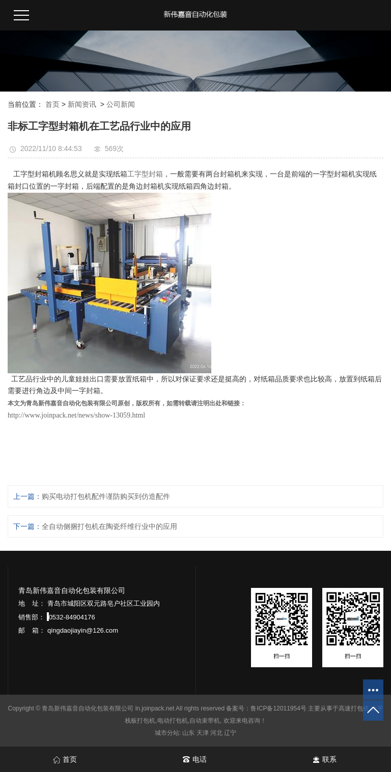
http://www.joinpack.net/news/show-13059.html (76, 415)
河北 (216, 732)
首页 (52, 104)
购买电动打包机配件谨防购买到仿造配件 (106, 496)
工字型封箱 (145, 174)
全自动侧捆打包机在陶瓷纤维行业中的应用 (109, 526)
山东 (188, 732)
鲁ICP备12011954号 (278, 708)
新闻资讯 (82, 104)
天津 (203, 732)
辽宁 (230, 732)
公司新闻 (120, 104)
